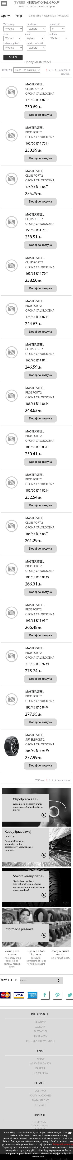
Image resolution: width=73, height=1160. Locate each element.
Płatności (40, 1031)
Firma (40, 1058)
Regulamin (40, 1036)
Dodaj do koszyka (40, 115)
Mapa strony (40, 1100)
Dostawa (40, 1091)
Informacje (40, 1014)
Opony (5, 15)
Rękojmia (40, 1022)
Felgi (19, 15)
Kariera (40, 1068)
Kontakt (40, 1105)
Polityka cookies (40, 1095)
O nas (40, 1051)
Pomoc (39, 1083)
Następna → (64, 70)
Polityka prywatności (40, 1041)
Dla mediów (40, 1073)
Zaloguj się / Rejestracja (42, 15)
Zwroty (40, 1026)
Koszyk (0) (63, 15)
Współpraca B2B (40, 1063)
